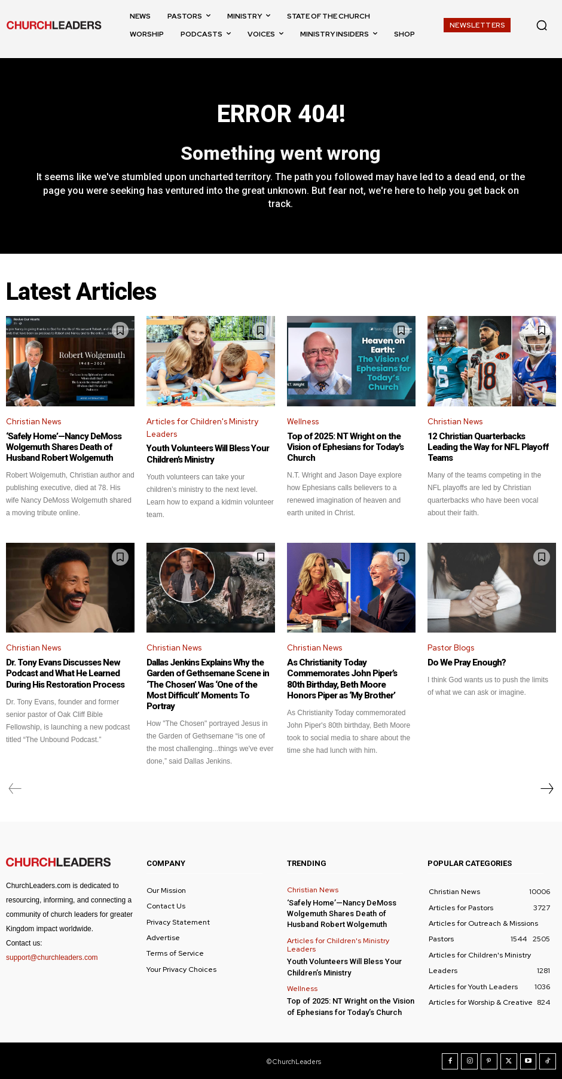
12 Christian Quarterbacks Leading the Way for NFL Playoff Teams (487, 447)
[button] (541, 25)
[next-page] (546, 788)
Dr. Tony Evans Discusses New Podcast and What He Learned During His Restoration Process (64, 673)
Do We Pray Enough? (466, 662)
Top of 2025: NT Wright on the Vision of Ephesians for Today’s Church (344, 447)
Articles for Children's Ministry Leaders (202, 428)
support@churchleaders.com (52, 957)
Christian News (33, 422)
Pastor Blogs (450, 648)
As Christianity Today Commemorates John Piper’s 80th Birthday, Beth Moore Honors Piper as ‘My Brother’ (350, 678)
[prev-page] (15, 788)
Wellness (303, 422)
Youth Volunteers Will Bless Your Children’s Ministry (206, 454)
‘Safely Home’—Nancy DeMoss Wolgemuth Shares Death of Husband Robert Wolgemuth (63, 447)
